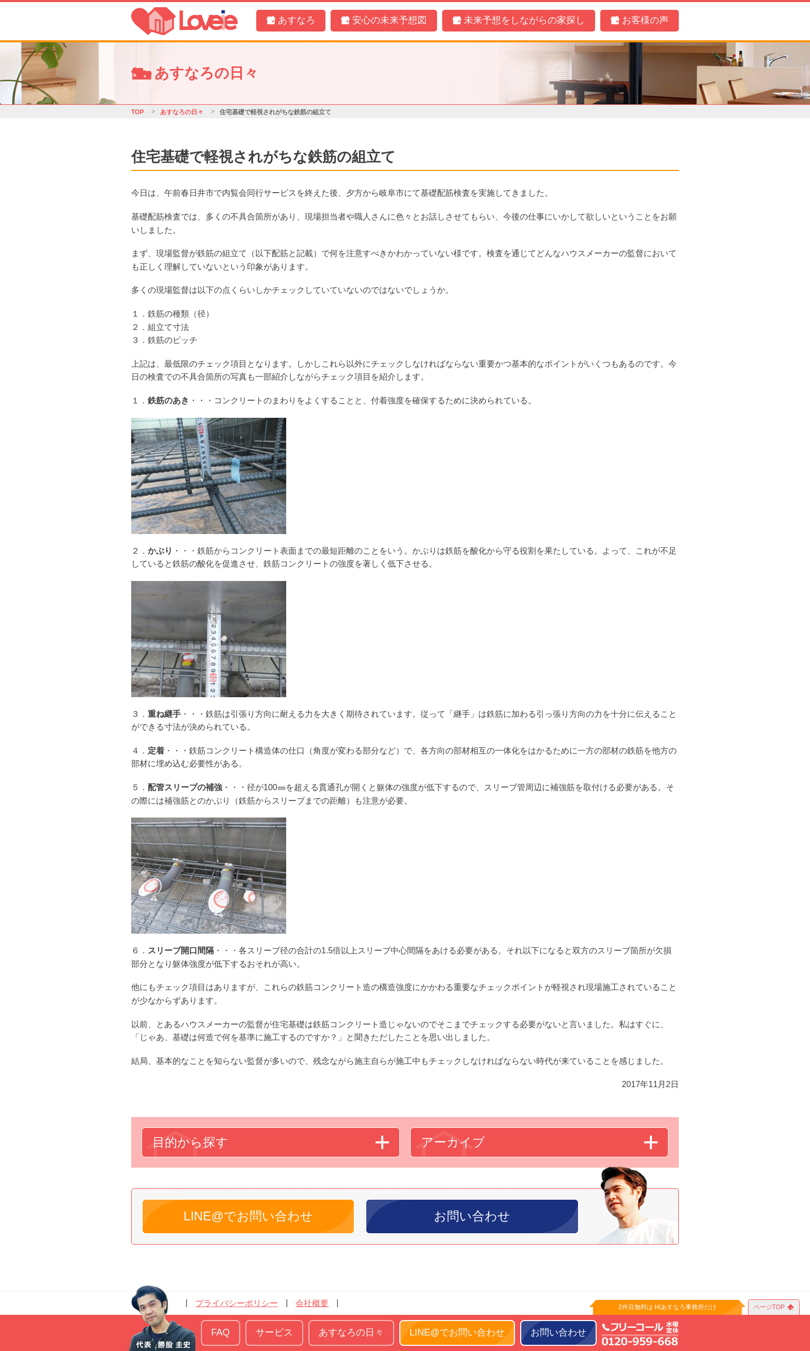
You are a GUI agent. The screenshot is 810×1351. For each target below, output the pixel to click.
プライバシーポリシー (236, 1303)
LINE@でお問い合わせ (248, 1216)
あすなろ (296, 20)
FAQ (220, 1332)
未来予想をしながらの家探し (524, 20)
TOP (137, 112)
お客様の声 (645, 20)
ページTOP (769, 1307)
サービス (274, 1332)
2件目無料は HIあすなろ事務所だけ (667, 1307)
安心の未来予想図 (389, 20)
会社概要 (312, 1303)
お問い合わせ (472, 1216)
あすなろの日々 (182, 112)
